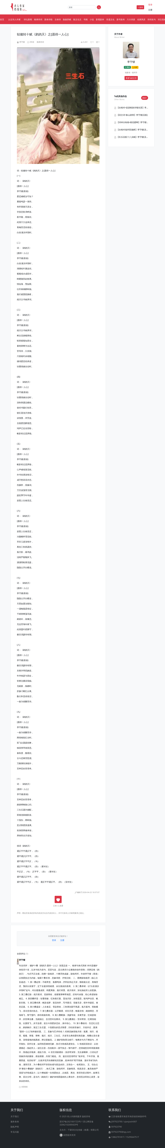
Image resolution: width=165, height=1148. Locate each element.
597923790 (115, 1126)
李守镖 (22, 42)
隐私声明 (15, 1126)
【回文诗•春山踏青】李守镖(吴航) (132, 115)
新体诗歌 (48, 19)
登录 (150, 4)
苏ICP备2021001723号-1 (71, 1121)
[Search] (82, 7)
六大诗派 (131, 19)
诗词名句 (151, 19)
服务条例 (15, 1121)
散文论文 (77, 19)
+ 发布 (140, 7)
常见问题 (15, 1131)
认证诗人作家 (14, 19)
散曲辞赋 (67, 19)
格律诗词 (38, 19)
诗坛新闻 (28, 19)
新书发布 (121, 19)
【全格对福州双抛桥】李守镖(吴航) (133, 129)
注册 (150, 9)
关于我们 (15, 1116)
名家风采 (141, 19)
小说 (92, 19)
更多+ (144, 98)
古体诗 (58, 19)
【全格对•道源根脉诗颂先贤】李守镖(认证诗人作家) (140, 107)
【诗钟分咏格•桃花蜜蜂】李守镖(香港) (134, 122)
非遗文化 (110, 19)
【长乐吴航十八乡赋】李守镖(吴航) (133, 137)
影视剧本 (100, 19)
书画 (86, 19)
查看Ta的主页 (131, 78)
